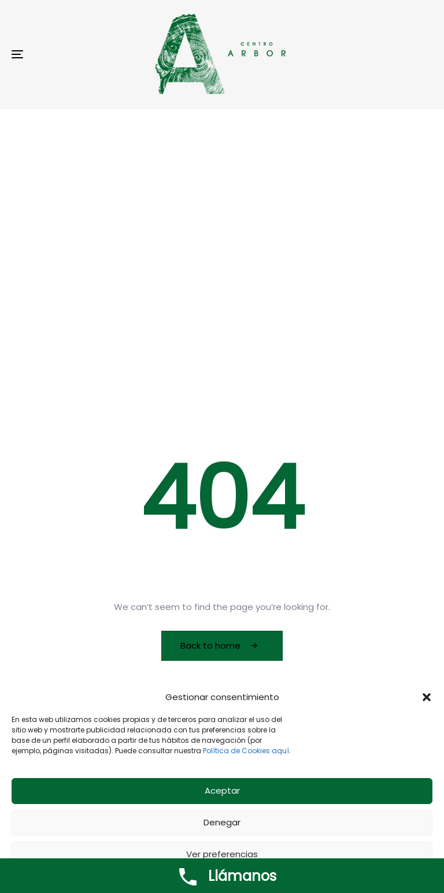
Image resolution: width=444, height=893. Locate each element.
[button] (426, 700)
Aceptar (222, 794)
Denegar (222, 826)
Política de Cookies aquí (246, 754)
